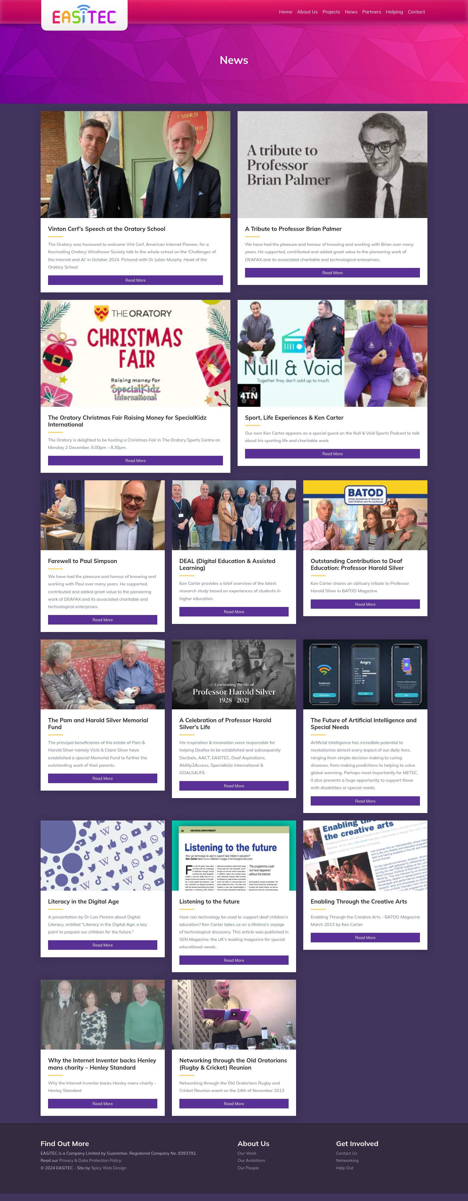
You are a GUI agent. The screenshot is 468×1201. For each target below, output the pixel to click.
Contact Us (346, 1153)
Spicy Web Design (109, 1168)
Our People (248, 1168)
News (351, 12)
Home (285, 12)
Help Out (344, 1168)
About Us (307, 12)
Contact (416, 12)
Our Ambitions (251, 1160)
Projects (331, 12)
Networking (347, 1160)
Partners (371, 12)
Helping (394, 12)
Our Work (247, 1153)
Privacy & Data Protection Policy (90, 1160)
